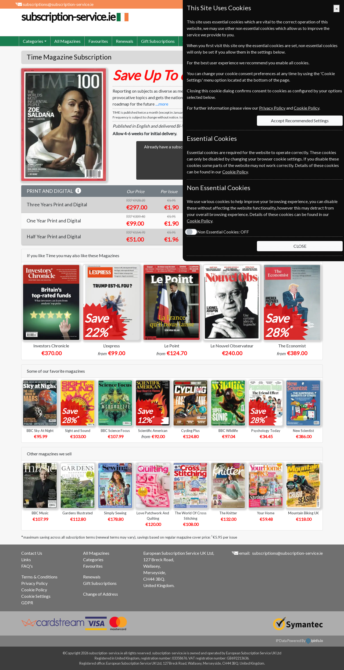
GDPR (27, 602)
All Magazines (67, 41)
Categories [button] (33, 41)
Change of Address (100, 593)
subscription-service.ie (74, 16)
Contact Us (31, 553)
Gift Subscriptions (158, 41)
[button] (78, 191)
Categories (93, 559)
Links (26, 559)
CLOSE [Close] (299, 246)
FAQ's (27, 565)
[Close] (336, 9)
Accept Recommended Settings (300, 120)
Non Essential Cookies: (223, 231)
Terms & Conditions (39, 576)
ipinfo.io (314, 640)
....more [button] (161, 103)
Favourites (98, 41)
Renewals (124, 41)
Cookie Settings (36, 596)
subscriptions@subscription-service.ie (58, 4)
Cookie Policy (34, 589)
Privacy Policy (34, 583)
